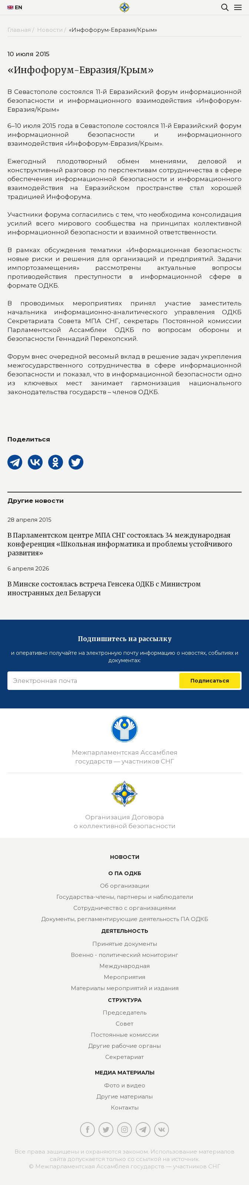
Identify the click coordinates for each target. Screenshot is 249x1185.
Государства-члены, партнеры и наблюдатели (124, 896)
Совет (124, 1023)
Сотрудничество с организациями (124, 907)
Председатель (124, 1012)
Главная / (21, 29)
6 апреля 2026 (28, 568)
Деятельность (124, 931)
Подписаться (209, 680)
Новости (124, 857)
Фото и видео (124, 1085)
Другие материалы (124, 1096)
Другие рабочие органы (124, 1045)
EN (12, 7)
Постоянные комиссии (125, 1034)
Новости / (52, 29)
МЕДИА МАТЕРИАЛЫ (125, 1072)
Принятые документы (124, 943)
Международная (124, 965)
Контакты (125, 1107)
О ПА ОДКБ (124, 873)
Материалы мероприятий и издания (125, 988)
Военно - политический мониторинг (124, 954)
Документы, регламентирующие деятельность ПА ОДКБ (124, 918)
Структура (125, 1000)
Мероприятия (124, 977)
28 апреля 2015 (29, 519)
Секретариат (124, 1056)
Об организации (124, 885)
